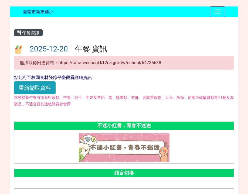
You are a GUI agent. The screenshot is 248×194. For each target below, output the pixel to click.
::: (15, 21)
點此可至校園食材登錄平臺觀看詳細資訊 (53, 77)
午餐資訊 (28, 32)
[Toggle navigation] (217, 11)
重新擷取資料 (35, 88)
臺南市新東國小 (38, 11)
